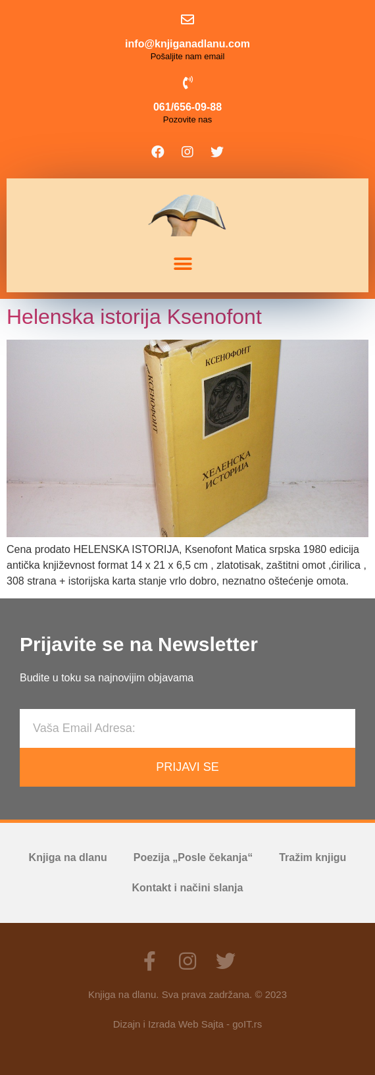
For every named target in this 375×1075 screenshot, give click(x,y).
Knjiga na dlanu (68, 857)
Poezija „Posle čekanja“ (193, 857)
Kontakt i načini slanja (187, 887)
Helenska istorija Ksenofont (134, 316)
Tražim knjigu (312, 857)
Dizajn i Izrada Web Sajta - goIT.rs (187, 1024)
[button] (182, 264)
